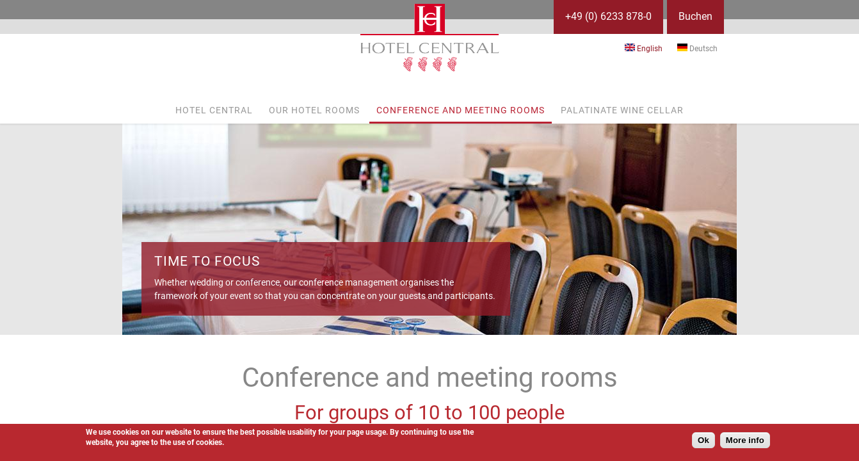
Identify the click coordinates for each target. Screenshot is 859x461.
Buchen (695, 16)
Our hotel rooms (314, 110)
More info (745, 440)
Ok (703, 440)
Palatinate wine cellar (622, 110)
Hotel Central (214, 110)
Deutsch (697, 48)
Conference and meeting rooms (460, 110)
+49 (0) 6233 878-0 (608, 16)
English (643, 48)
